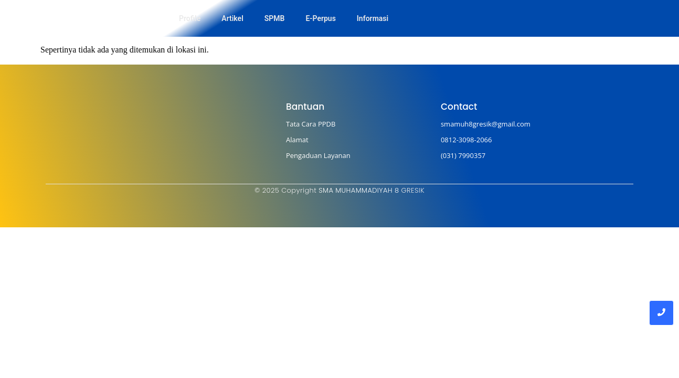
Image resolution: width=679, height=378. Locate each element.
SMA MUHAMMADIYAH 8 (359, 190)
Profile (189, 18)
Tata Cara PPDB (310, 124)
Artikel (232, 18)
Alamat (297, 139)
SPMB (274, 18)
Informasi (372, 18)
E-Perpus (320, 18)
